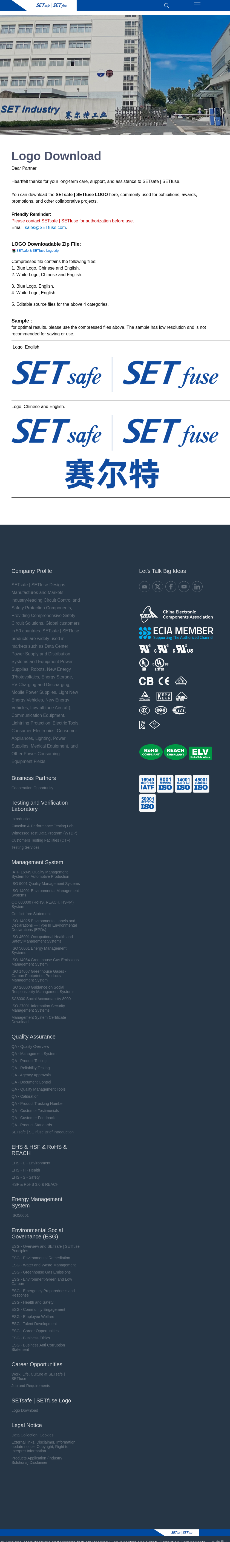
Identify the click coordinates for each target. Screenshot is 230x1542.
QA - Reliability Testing (31, 1067)
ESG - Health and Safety (32, 1301)
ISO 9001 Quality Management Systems (46, 883)
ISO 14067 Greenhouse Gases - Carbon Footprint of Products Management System (39, 974)
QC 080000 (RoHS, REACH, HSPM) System (43, 903)
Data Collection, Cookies (32, 1434)
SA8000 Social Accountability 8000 (41, 998)
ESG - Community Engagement (38, 1308)
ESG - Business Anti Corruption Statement (38, 1346)
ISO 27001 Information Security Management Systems (38, 1007)
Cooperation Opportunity (32, 787)
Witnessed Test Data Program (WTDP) (44, 832)
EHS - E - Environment (31, 1162)
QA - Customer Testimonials (35, 1110)
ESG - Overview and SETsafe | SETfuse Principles (46, 1247)
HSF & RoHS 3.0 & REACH (35, 1183)
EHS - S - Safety (26, 1176)
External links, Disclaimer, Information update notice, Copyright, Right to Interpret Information (43, 1445)
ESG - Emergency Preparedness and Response (43, 1292)
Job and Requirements (31, 1385)
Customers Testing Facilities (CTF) (41, 839)
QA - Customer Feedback (33, 1117)
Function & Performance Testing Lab (42, 825)
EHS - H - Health (26, 1169)
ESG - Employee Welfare (33, 1316)
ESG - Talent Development (34, 1323)
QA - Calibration (25, 1095)
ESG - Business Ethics (31, 1337)
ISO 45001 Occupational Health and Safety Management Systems (42, 938)
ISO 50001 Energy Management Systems (39, 949)
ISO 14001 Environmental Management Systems (45, 892)
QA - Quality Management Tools (38, 1088)
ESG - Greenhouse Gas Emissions (41, 1271)
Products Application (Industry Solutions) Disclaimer (37, 1459)
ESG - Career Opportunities (35, 1330)
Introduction (21, 818)
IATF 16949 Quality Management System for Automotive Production (40, 873)
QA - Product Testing (29, 1060)
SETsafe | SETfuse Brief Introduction (43, 1131)
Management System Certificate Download (39, 1018)
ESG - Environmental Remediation (41, 1257)
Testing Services (25, 846)
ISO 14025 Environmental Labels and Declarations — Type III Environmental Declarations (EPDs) (44, 924)
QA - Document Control (31, 1081)
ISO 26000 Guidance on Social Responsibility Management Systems (43, 988)
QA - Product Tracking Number (38, 1102)
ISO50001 (20, 1214)
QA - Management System (34, 1053)
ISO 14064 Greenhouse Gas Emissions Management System (45, 961)
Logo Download (25, 1409)
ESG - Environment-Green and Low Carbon (42, 1280)
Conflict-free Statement (31, 913)
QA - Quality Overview (30, 1045)
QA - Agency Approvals (31, 1074)
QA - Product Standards (32, 1124)
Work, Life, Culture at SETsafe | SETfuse (38, 1375)
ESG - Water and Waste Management (44, 1264)
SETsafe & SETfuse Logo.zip (37, 251)
